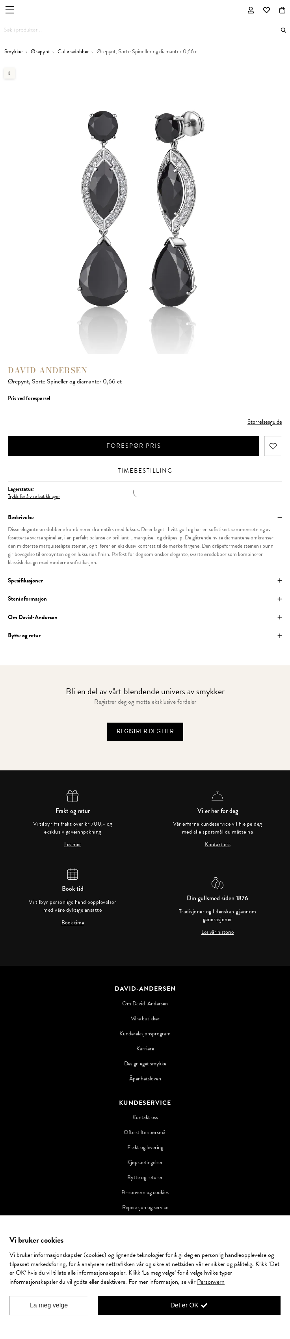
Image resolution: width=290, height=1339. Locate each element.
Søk (283, 30)
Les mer (72, 845)
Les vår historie (217, 932)
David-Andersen (48, 370)
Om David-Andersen (145, 1004)
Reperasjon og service (145, 1207)
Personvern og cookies (145, 1192)
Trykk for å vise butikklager (34, 496)
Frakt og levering (145, 1147)
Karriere (145, 1049)
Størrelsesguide (264, 421)
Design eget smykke (145, 1064)
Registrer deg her (145, 731)
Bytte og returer (145, 1177)
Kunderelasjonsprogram (145, 1034)
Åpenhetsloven (145, 1079)
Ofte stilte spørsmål (145, 1132)
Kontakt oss (218, 845)
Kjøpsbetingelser (145, 1162)
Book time (72, 923)
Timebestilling (145, 470)
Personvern (211, 1281)
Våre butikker (145, 1019)
